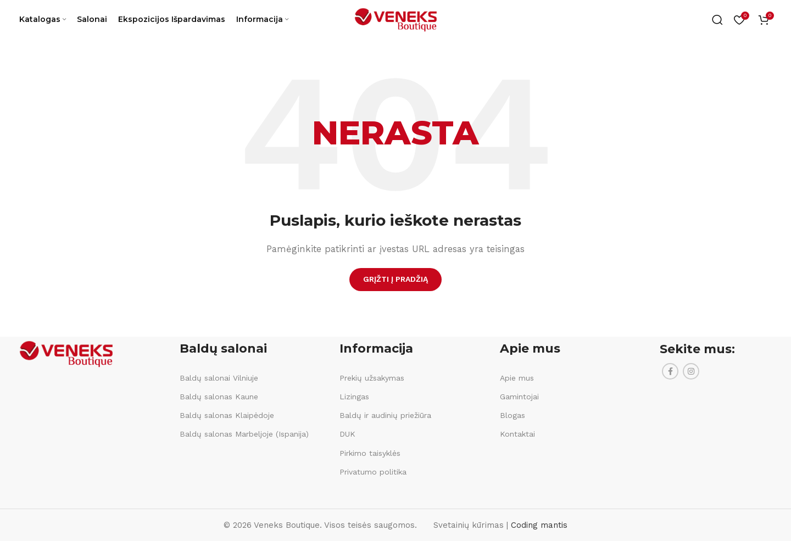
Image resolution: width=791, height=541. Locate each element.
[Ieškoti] (717, 22)
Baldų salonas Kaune (219, 396)
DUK (347, 434)
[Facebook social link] (670, 371)
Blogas (512, 415)
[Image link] (66, 353)
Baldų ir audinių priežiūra (385, 415)
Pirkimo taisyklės (369, 453)
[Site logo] (395, 21)
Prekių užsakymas (371, 377)
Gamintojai (519, 396)
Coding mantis (539, 525)
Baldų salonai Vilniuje (219, 377)
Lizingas (354, 396)
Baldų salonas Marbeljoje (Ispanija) (244, 434)
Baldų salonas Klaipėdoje (227, 415)
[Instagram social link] (691, 371)
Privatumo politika (372, 471)
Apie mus (517, 377)
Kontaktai (517, 434)
